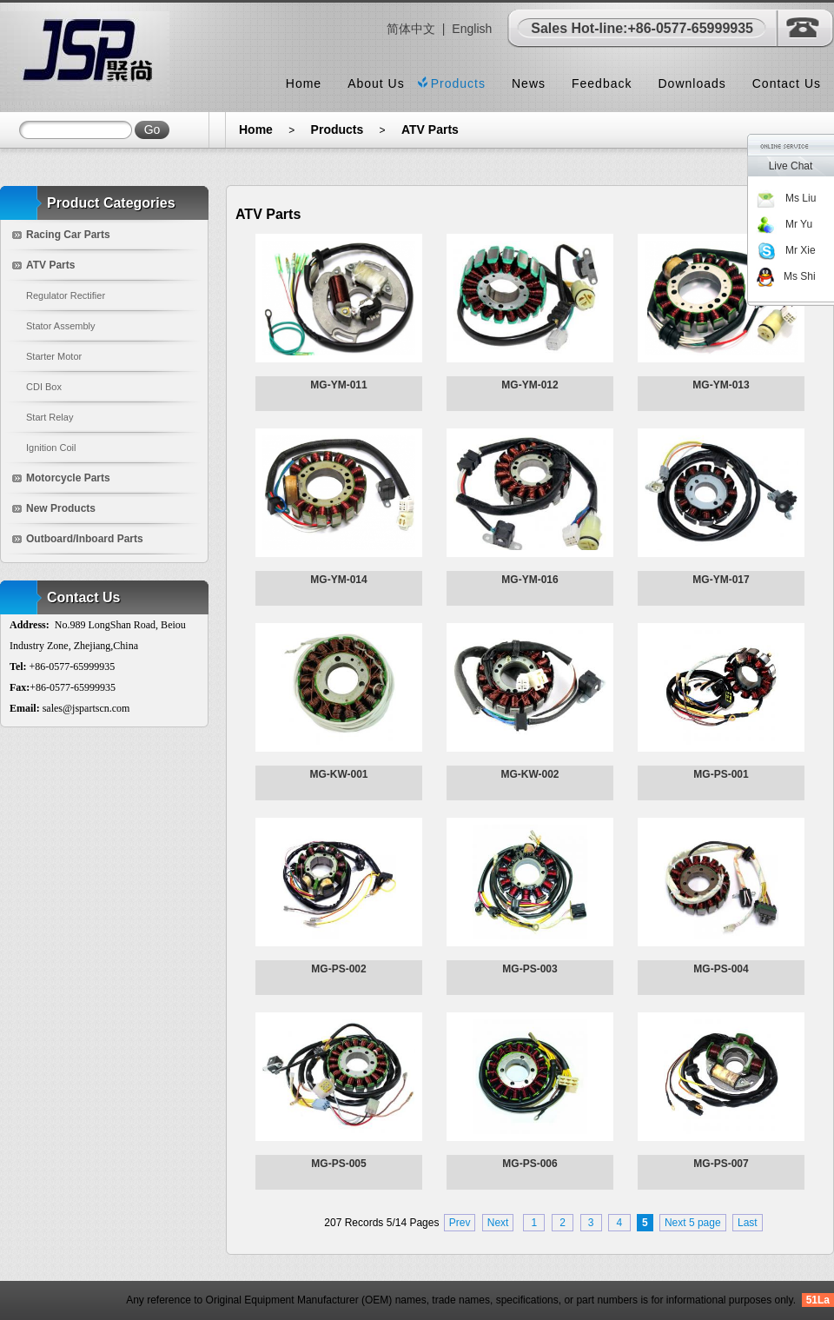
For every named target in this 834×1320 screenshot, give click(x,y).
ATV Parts (430, 129)
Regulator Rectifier (65, 295)
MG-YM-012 (529, 385)
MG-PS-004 (720, 969)
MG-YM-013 (720, 385)
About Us (376, 83)
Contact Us (786, 83)
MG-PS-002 (338, 969)
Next (498, 1223)
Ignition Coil (51, 447)
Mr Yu (784, 224)
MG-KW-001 (338, 774)
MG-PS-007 (720, 1163)
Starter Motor (54, 356)
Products (458, 83)
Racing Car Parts (68, 235)
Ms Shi (786, 276)
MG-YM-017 (720, 580)
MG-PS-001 (720, 774)
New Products (61, 508)
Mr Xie (786, 250)
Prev (460, 1223)
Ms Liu (786, 198)
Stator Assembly (60, 326)
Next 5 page (693, 1223)
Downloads (691, 83)
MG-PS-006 (529, 1163)
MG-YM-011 (338, 385)
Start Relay (49, 417)
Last (748, 1223)
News (529, 83)
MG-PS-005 (338, 1163)
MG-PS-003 (529, 969)
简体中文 (411, 29)
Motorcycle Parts (68, 478)
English (472, 29)
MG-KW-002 (529, 774)
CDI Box (44, 386)
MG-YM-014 (338, 580)
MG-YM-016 (529, 580)
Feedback (602, 83)
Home (303, 83)
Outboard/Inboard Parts (84, 539)
